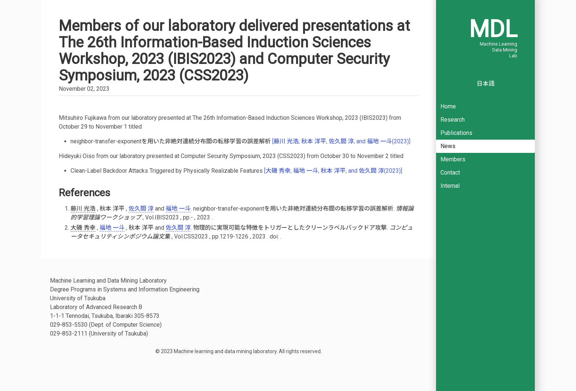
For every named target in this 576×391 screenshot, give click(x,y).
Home (448, 106)
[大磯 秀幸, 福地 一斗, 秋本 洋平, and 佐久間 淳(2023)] (333, 170)
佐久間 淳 (141, 208)
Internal (450, 185)
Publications (456, 132)
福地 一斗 (178, 208)
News (448, 146)
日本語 (485, 83)
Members (452, 159)
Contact (450, 172)
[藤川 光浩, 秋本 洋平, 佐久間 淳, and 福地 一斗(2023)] (341, 141)
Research (452, 119)
